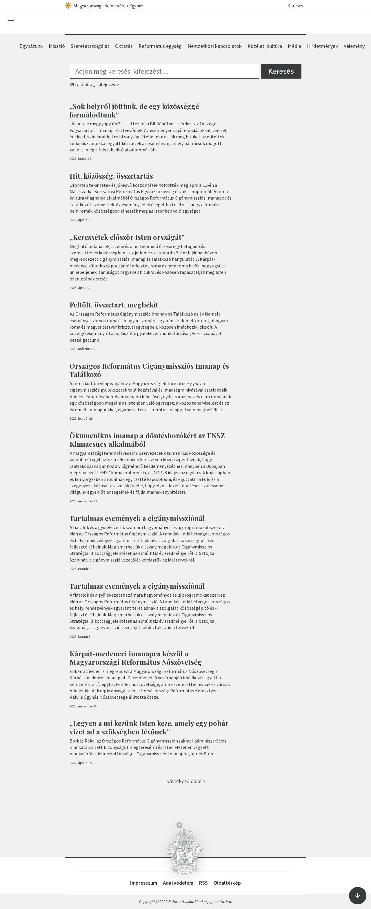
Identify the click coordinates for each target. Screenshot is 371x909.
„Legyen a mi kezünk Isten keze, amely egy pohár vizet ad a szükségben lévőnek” (149, 727)
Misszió (57, 46)
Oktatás (124, 46)
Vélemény (354, 46)
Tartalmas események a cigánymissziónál (137, 518)
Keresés (292, 5)
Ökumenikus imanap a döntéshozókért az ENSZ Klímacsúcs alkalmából (147, 439)
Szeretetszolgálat (90, 46)
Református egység (160, 46)
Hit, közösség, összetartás (111, 175)
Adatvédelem (178, 882)
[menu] (11, 22)
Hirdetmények (322, 46)
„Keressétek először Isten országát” (127, 237)
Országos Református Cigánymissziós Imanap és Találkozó (149, 370)
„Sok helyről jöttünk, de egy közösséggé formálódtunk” (134, 110)
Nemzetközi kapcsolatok (215, 46)
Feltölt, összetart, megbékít (114, 304)
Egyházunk (31, 46)
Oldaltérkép (227, 882)
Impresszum (143, 882)
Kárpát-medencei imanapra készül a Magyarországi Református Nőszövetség (136, 658)
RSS (203, 882)
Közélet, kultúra (265, 46)
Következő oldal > (185, 781)
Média (294, 46)
